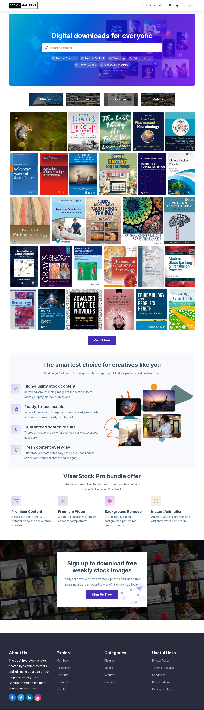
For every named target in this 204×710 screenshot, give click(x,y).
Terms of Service (163, 667)
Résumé (109, 675)
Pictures (109, 660)
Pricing (173, 5)
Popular (61, 689)
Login (188, 5)
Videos (108, 667)
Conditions (159, 675)
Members (63, 660)
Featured (62, 682)
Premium (62, 675)
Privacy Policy (160, 660)
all (160, 5)
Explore (146, 5)
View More (102, 340)
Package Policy (161, 689)
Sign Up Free (102, 594)
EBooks (109, 682)
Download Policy (162, 682)
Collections (63, 667)
